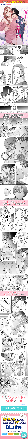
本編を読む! (24, 435)
